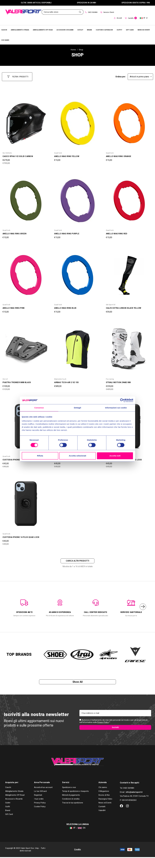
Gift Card (9, 815)
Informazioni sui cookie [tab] (116, 408)
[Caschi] (4, 30)
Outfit (7, 807)
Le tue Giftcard (40, 792)
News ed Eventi (105, 803)
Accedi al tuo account (43, 788)
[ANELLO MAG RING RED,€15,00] (129, 198)
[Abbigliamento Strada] (20, 30)
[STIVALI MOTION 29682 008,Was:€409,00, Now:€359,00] (129, 347)
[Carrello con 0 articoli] (130, 18)
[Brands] (89, 30)
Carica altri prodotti (77, 559)
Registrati (38, 796)
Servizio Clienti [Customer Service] (107, 12)
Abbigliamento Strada (14, 792)
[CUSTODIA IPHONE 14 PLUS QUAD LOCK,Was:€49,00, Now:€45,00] (26, 502)
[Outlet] (80, 30)
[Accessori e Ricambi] (65, 30)
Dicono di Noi (104, 796)
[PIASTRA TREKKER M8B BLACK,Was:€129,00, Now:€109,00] (26, 347)
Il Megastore (104, 792)
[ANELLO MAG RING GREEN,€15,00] (26, 198)
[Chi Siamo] (5, 40)
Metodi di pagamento (71, 796)
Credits (77, 850)
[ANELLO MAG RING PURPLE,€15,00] (77, 198)
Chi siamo (103, 788)
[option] (24, 605)
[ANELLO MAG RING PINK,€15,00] (26, 273)
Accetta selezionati (77, 456)
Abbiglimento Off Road (14, 796)
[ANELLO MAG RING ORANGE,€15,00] (129, 121)
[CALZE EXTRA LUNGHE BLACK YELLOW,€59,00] (129, 273)
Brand (7, 811)
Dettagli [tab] (77, 408)
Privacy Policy (103, 722)
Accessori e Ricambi (14, 800)
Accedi (118, 18)
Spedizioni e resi (69, 788)
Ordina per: (120, 75)
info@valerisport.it (134, 793)
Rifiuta (40, 456)
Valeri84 (102, 811)
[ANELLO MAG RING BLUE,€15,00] (77, 273)
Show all (78, 681)
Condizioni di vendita (70, 800)
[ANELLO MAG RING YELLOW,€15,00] (77, 121)
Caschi (8, 788)
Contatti (102, 807)
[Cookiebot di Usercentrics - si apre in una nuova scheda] (122, 400)
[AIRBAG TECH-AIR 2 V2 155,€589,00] (77, 347)
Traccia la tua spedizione (72, 803)
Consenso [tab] (39, 408)
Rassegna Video (105, 800)
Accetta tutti (115, 456)
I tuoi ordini (38, 800)
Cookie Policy (39, 807)
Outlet (7, 803)
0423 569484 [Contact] (91, 12)
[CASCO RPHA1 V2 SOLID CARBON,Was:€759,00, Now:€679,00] (26, 121)
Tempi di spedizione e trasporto (75, 792)
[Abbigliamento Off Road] (43, 30)
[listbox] (140, 75)
